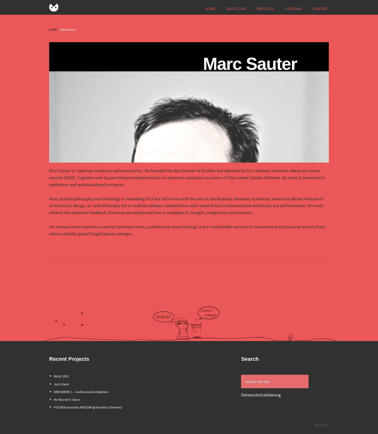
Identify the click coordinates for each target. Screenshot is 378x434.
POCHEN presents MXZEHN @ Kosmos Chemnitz (88, 407)
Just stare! (61, 384)
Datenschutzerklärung (261, 395)
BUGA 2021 (61, 376)
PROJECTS (265, 8)
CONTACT (320, 8)
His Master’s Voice (67, 399)
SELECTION (236, 8)
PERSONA (293, 8)
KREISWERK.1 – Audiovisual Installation (81, 392)
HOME (210, 8)
